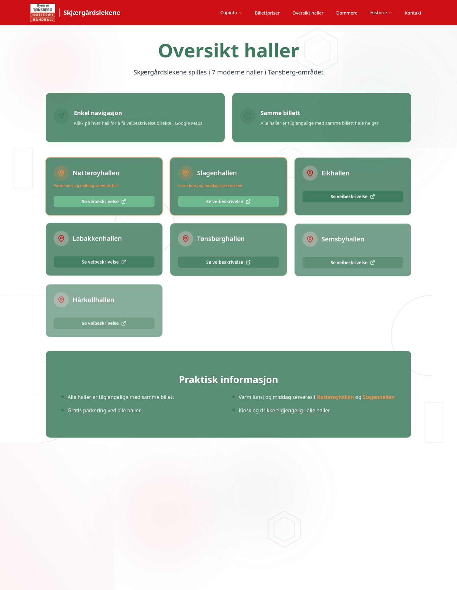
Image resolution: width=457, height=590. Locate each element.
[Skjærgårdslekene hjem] (75, 13)
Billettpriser (267, 13)
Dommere (347, 13)
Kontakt (413, 13)
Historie (381, 13)
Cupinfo (231, 13)
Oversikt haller (307, 13)
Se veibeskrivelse (104, 202)
